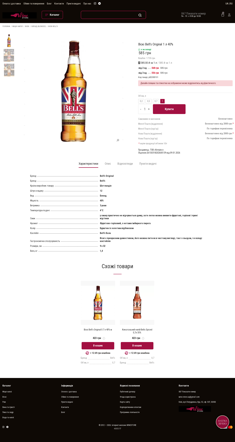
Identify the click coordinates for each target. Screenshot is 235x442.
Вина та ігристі (8, 407)
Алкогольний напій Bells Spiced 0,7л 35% (137, 331)
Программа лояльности (130, 412)
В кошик (98, 345)
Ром (4, 402)
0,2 (141, 101)
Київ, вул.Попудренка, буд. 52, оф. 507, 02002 (197, 402)
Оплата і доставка (11, 3)
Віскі (27, 26)
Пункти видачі (74, 3)
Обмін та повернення (34, 3)
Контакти (59, 3)
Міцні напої (17, 26)
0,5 (148, 101)
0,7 (156, 101)
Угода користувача (128, 397)
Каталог (6, 386)
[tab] (88, 165)
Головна (6, 26)
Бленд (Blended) (38, 26)
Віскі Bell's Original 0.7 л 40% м (98, 329)
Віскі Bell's (53, 26)
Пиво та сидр (7, 412)
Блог (49, 3)
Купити (169, 109)
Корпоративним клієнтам (130, 407)
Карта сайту (125, 402)
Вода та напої (8, 417)
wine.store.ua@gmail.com (189, 397)
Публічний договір (127, 392)
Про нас (87, 3)
